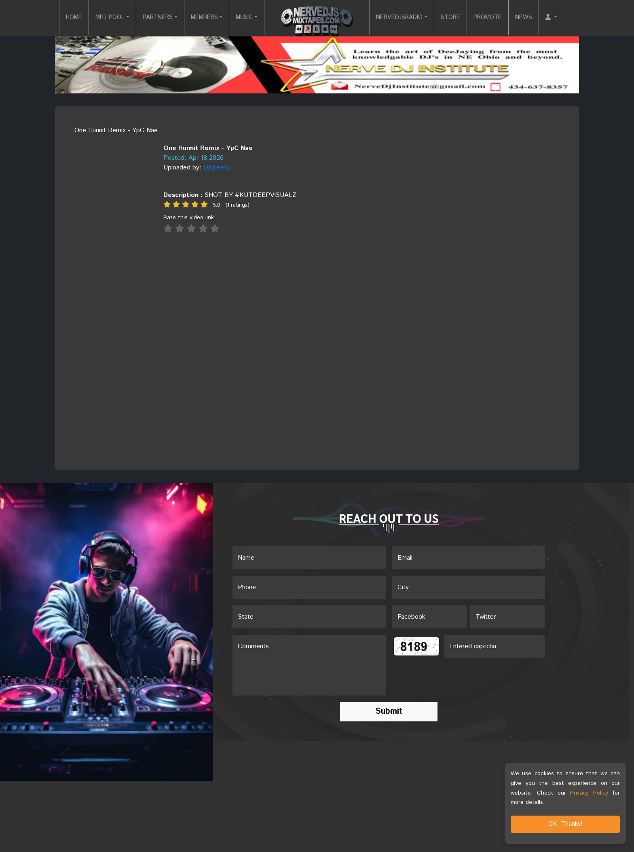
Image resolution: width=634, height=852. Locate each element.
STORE (458, 17)
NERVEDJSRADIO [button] (402, 17)
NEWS (537, 17)
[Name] (309, 558)
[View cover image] (105, 140)
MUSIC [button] (243, 17)
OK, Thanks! (565, 824)
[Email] (468, 558)
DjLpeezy (216, 167)
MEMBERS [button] (199, 17)
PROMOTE (498, 17)
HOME (56, 17)
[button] (566, 18)
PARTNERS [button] (148, 17)
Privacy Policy (589, 793)
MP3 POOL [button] (95, 17)
